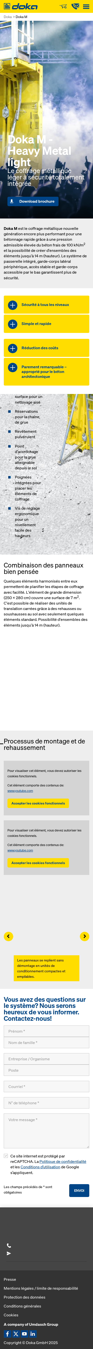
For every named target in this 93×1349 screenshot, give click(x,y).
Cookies (11, 1315)
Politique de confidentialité (62, 1161)
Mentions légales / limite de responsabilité (41, 1288)
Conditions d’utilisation (40, 1167)
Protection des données (24, 1297)
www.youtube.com (20, 791)
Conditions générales (22, 1306)
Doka (8, 16)
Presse (10, 1279)
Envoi (79, 1190)
